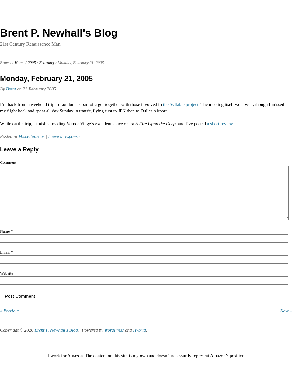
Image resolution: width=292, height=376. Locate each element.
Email (6, 261)
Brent (11, 88)
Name (6, 240)
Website (6, 282)
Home (19, 62)
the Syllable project (181, 104)
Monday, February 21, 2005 (46, 78)
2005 (32, 62)
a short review (220, 123)
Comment (8, 162)
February (46, 62)
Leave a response (64, 136)
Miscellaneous (31, 136)
